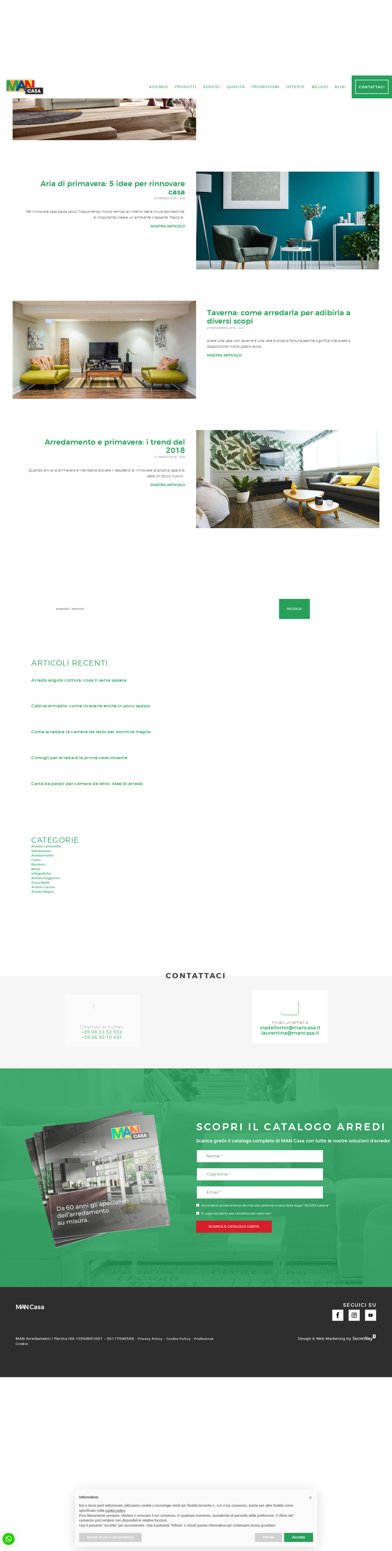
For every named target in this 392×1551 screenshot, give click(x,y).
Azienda (158, 1149)
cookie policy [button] (115, 1510)
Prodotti (185, 1149)
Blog (340, 1149)
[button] (9, 1539)
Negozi (320, 1149)
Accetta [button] (298, 1537)
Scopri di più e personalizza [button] (110, 1537)
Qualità (236, 1149)
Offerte (295, 1149)
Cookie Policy (180, 1464)
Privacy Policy (151, 1464)
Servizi (211, 1149)
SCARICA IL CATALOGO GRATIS (233, 1351)
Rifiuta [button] (268, 1537)
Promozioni (266, 1149)
